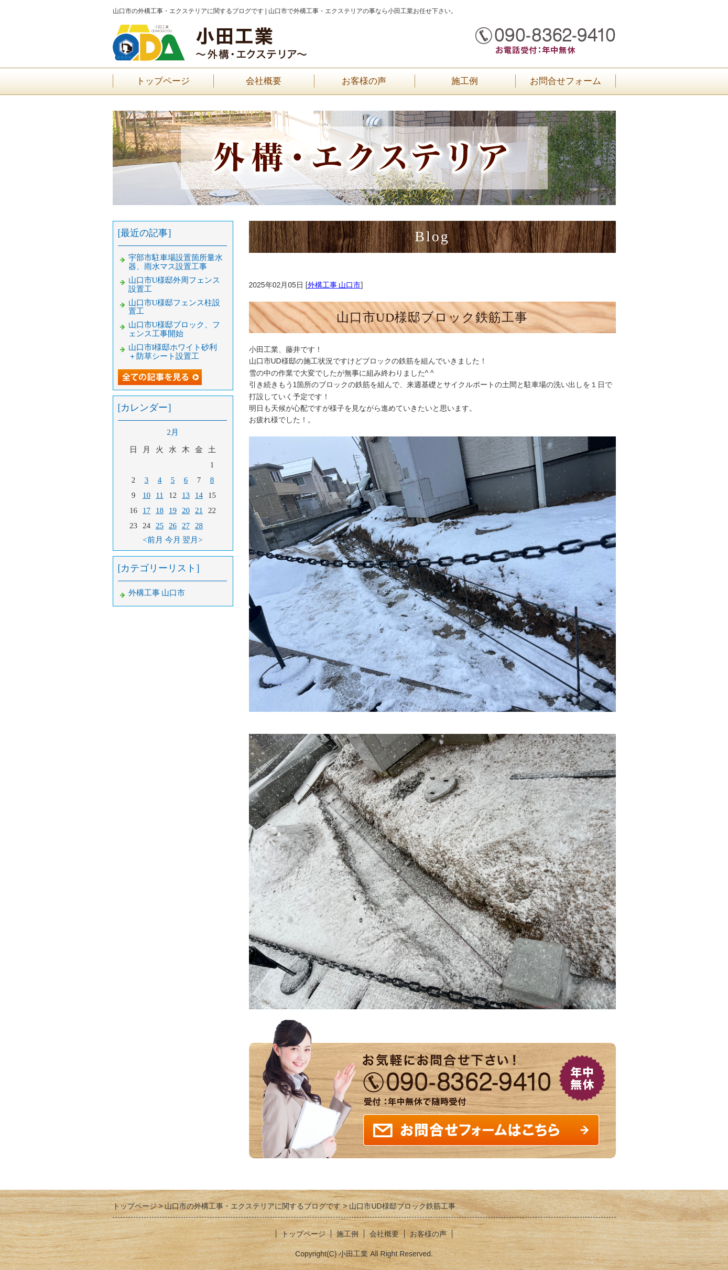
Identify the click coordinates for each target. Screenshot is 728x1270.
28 (199, 525)
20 (186, 510)
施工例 (464, 81)
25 (160, 525)
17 (146, 510)
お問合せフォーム (565, 81)
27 (186, 525)
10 (146, 495)
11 (159, 495)
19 (173, 510)
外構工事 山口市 (334, 285)
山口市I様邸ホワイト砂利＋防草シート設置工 (173, 351)
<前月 (152, 540)
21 (199, 510)
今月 (173, 540)
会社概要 (263, 81)
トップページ (163, 81)
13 (186, 495)
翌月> (192, 540)
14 (199, 495)
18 (160, 510)
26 (173, 525)
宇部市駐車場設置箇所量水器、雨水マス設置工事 (175, 262)
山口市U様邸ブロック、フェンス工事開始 (174, 329)
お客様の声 (364, 81)
